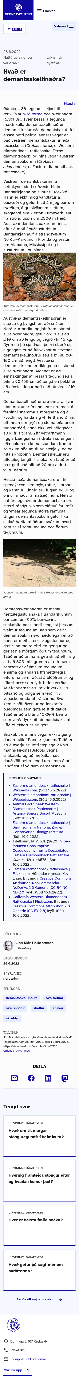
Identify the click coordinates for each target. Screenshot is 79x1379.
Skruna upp (17, 1370)
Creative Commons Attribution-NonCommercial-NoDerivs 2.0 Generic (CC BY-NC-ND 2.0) (42, 885)
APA (19, 1050)
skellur (38, 1008)
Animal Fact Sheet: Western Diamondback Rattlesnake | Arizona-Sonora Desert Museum (39, 809)
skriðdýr (12, 1018)
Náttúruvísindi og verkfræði (17, 60)
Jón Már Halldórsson (35, 942)
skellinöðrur (15, 1008)
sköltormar (54, 998)
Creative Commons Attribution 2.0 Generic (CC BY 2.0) (41, 908)
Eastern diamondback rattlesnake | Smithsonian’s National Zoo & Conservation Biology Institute (41, 827)
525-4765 (17, 1350)
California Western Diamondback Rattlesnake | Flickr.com (40, 899)
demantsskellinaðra (21, 998)
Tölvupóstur (28, 1359)
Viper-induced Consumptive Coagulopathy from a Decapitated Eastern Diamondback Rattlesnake (42, 848)
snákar (58, 1008)
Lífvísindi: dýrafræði (55, 60)
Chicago (8, 1050)
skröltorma (33, 114)
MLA (27, 1050)
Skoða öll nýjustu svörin (39, 1299)
